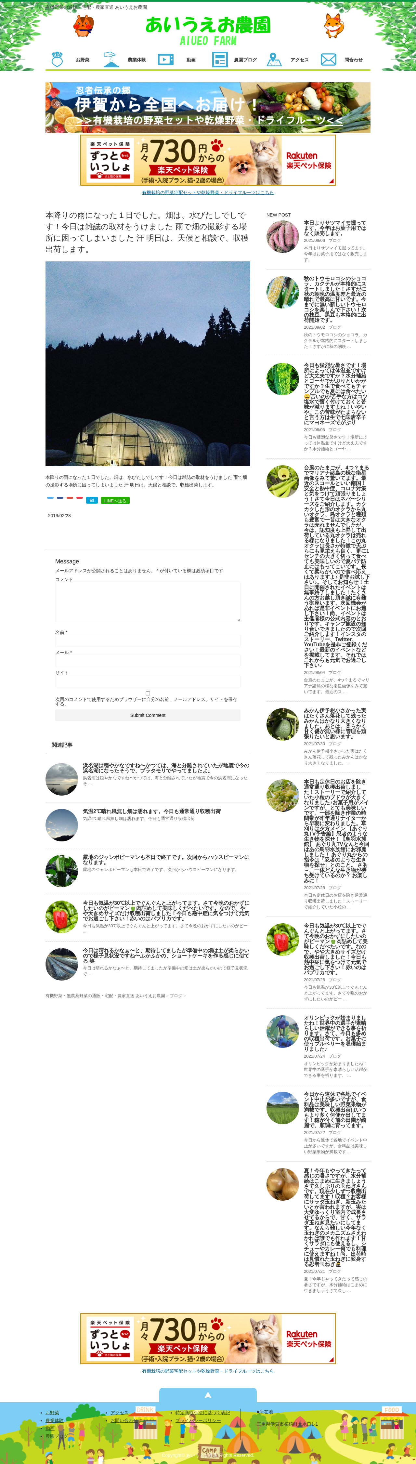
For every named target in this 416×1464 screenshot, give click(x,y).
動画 (50, 1428)
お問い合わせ (124, 1420)
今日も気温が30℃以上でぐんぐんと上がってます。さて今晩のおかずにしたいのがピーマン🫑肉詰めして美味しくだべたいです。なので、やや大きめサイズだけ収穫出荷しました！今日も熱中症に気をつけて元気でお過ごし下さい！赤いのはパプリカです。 (166, 910)
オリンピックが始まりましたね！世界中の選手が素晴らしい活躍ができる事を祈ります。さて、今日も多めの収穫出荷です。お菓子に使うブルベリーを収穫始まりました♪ (335, 1033)
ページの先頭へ (208, 1395)
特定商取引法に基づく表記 (203, 1412)
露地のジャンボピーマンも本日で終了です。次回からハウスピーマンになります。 (166, 859)
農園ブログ (57, 1436)
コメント (64, 579)
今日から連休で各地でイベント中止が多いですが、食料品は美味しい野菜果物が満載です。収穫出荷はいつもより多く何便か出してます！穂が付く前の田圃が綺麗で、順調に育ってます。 (335, 1109)
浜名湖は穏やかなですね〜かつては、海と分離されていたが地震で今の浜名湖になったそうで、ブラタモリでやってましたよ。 (166, 768)
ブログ (335, 240)
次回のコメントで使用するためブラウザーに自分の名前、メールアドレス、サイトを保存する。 (146, 701)
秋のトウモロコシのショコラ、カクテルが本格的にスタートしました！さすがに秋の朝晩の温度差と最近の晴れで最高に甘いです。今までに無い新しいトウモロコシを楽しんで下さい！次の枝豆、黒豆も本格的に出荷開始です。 (335, 299)
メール (63, 652)
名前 (61, 632)
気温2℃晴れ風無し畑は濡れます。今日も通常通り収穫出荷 (152, 811)
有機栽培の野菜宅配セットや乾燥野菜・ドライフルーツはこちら (208, 192)
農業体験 (55, 1420)
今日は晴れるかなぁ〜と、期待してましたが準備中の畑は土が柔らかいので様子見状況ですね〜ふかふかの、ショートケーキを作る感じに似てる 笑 (166, 956)
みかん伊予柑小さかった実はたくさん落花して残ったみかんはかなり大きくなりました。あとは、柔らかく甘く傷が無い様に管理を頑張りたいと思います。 (335, 723)
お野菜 (52, 1412)
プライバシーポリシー (198, 1420)
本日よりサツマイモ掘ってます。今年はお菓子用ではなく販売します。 (335, 228)
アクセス (119, 1412)
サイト (62, 672)
